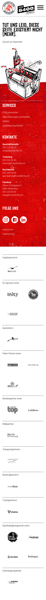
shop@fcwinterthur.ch (12, 195)
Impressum (7, 229)
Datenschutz (8, 234)
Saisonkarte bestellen (12, 125)
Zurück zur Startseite (12, 42)
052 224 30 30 (9, 147)
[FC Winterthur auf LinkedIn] (23, 222)
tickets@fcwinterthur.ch (13, 163)
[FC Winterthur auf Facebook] (15, 222)
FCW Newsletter (10, 112)
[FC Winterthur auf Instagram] (6, 222)
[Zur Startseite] (9, 14)
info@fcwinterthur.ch (12, 150)
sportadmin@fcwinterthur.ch (15, 176)
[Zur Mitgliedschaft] (26, 14)
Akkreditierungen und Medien (16, 117)
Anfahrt (5, 121)
